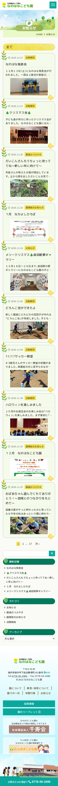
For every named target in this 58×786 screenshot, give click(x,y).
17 (30, 544)
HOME (39, 34)
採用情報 (29, 703)
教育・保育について (38, 688)
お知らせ (11, 607)
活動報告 (11, 622)
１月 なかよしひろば (18, 586)
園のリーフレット (29, 712)
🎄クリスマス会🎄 (16, 572)
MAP (47, 672)
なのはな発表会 (14, 567)
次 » (37, 544)
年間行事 (30, 693)
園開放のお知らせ (16, 617)
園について (15, 688)
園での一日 (13, 693)
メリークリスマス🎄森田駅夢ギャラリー (28, 591)
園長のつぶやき (14, 612)
